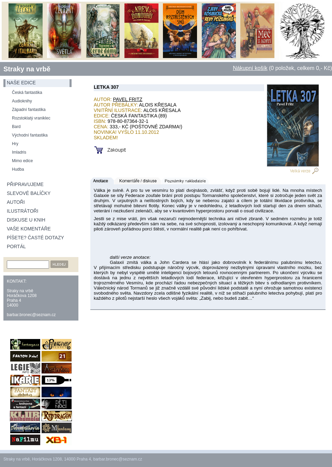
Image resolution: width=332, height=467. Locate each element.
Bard (16, 126)
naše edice (21, 82)
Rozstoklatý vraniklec (31, 118)
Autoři (16, 202)
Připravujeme (25, 184)
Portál (16, 246)
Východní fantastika (30, 135)
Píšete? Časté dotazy (35, 237)
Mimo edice (22, 160)
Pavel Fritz (127, 99)
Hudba (18, 169)
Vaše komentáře (29, 228)
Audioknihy (22, 101)
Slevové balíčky (28, 193)
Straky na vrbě (26, 69)
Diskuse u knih (26, 220)
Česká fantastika (27, 92)
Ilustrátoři (22, 211)
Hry (15, 143)
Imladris (19, 152)
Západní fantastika (29, 109)
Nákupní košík (250, 68)
